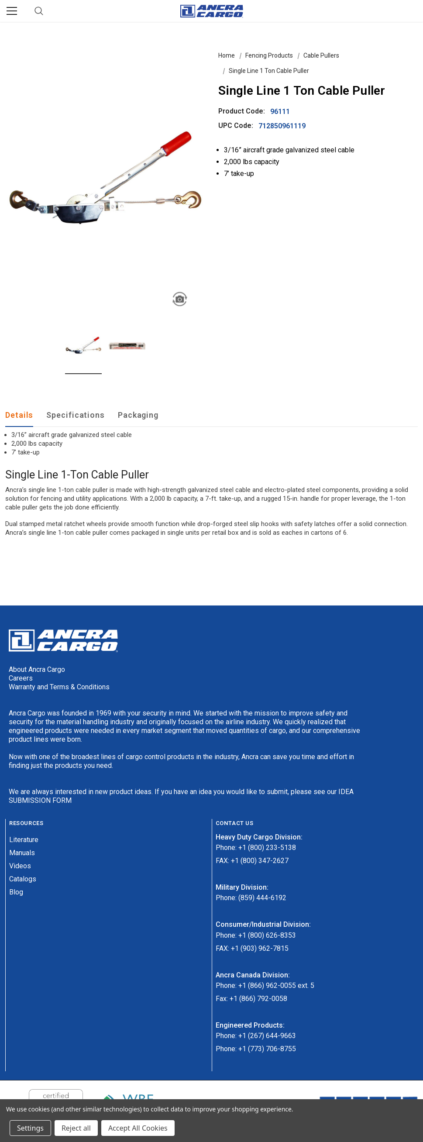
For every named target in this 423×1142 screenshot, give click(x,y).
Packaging (138, 415)
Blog (16, 892)
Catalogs (22, 879)
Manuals (22, 853)
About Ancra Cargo (37, 669)
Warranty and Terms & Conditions (59, 687)
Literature (23, 840)
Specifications (75, 415)
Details (19, 415)
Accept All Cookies (138, 1128)
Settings (30, 1128)
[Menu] (12, 11)
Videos (20, 866)
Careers (21, 678)
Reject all (76, 1128)
